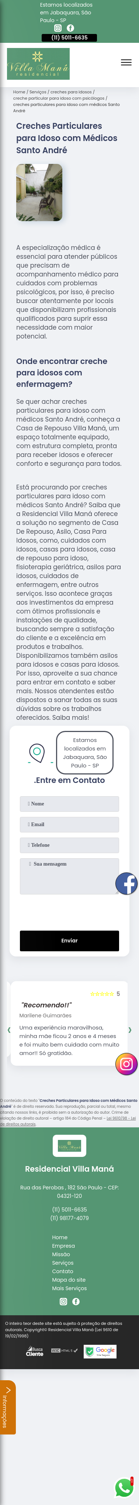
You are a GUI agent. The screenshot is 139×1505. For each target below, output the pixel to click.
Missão (61, 1254)
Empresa (63, 1246)
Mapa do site (69, 1280)
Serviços (62, 1263)
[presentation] (70, 911)
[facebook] (70, 29)
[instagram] (58, 29)
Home (59, 1237)
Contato (62, 1271)
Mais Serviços (69, 1288)
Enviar (69, 940)
